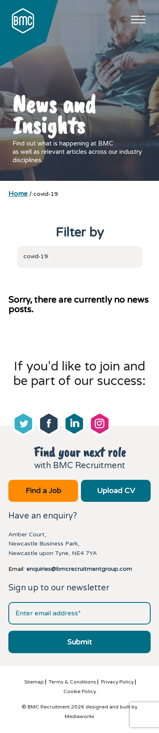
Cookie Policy (79, 691)
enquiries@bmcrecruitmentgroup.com (79, 569)
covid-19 (35, 256)
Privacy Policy (117, 682)
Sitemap (34, 682)
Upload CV (116, 490)
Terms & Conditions (72, 682)
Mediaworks (79, 716)
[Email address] (79, 613)
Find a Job (43, 490)
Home (18, 194)
